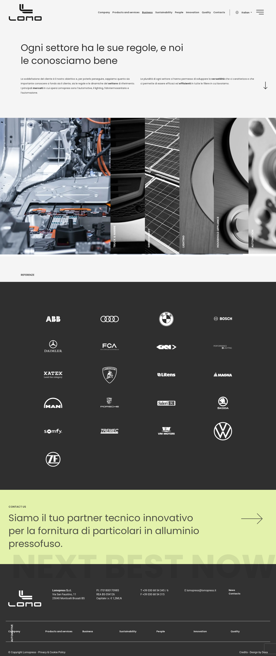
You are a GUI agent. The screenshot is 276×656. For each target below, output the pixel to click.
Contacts (219, 12)
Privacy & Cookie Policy (51, 652)
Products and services (125, 12)
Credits (243, 652)
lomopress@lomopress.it (201, 590)
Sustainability (163, 12)
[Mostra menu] (263, 11)
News (232, 590)
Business (147, 12)
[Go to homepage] (25, 12)
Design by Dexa (259, 652)
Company (104, 12)
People (179, 12)
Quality (206, 12)
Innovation (192, 12)
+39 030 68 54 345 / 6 (155, 590)
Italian (246, 12)
